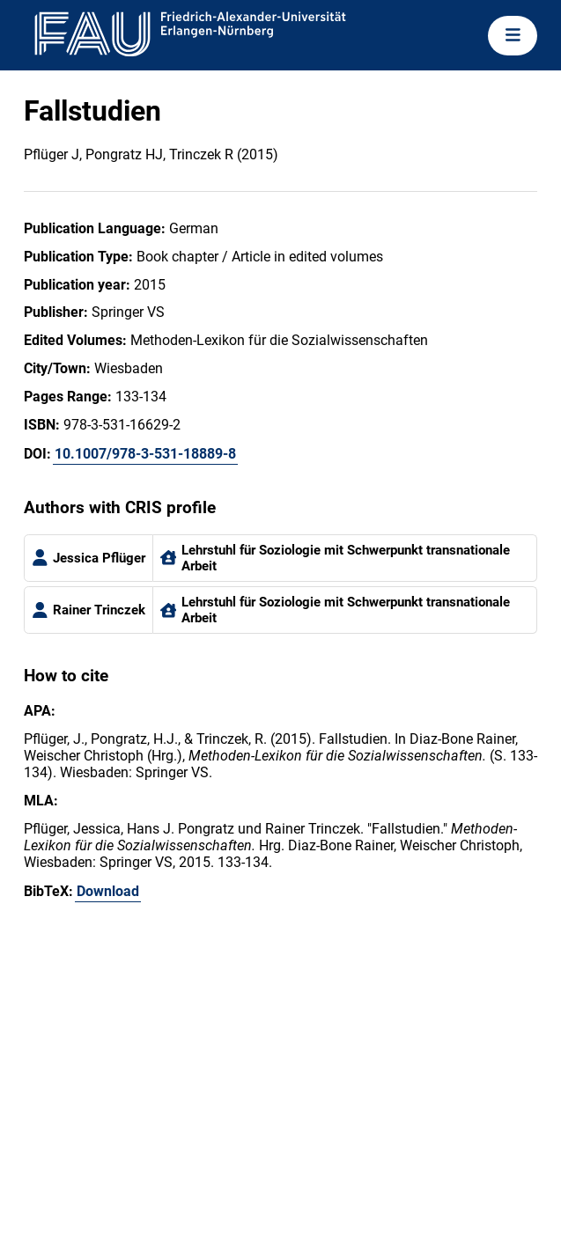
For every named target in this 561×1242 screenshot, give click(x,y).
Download (108, 891)
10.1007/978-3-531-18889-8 (145, 453)
